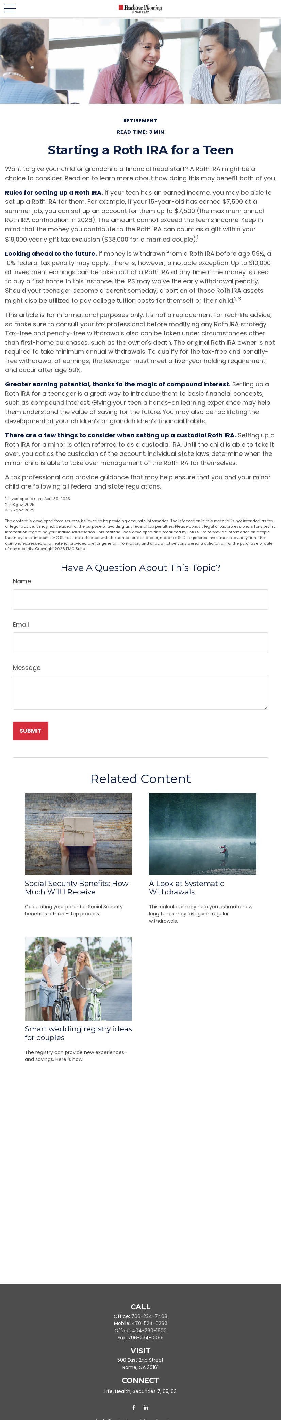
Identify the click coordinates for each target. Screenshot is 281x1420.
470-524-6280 (149, 1323)
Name (22, 581)
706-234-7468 (149, 1316)
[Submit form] (30, 731)
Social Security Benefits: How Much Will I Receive (77, 887)
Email (21, 624)
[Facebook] (133, 1407)
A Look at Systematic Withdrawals (186, 887)
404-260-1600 (149, 1330)
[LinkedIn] (145, 1407)
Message (26, 667)
